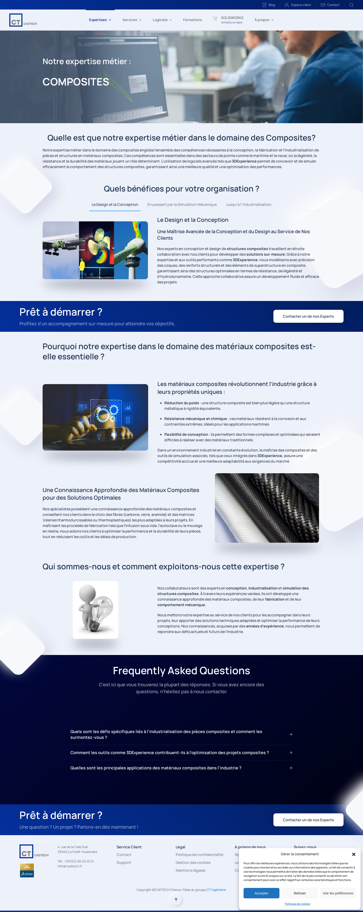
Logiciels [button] (162, 19)
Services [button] (132, 19)
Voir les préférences (338, 893)
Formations (192, 19)
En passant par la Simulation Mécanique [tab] (182, 204)
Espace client (298, 5)
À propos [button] (264, 19)
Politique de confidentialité (199, 854)
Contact (330, 5)
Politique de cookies (297, 904)
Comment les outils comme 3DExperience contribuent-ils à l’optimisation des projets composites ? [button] (181, 752)
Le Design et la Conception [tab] (115, 204)
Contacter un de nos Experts (308, 316)
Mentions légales (190, 870)
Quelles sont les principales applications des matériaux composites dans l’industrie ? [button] (181, 768)
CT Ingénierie (216, 889)
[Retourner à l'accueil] (23, 19)
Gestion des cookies (193, 862)
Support (124, 862)
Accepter (261, 893)
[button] (353, 854)
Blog (268, 5)
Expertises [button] (100, 19)
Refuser (300, 893)
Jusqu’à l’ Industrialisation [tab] (248, 204)
